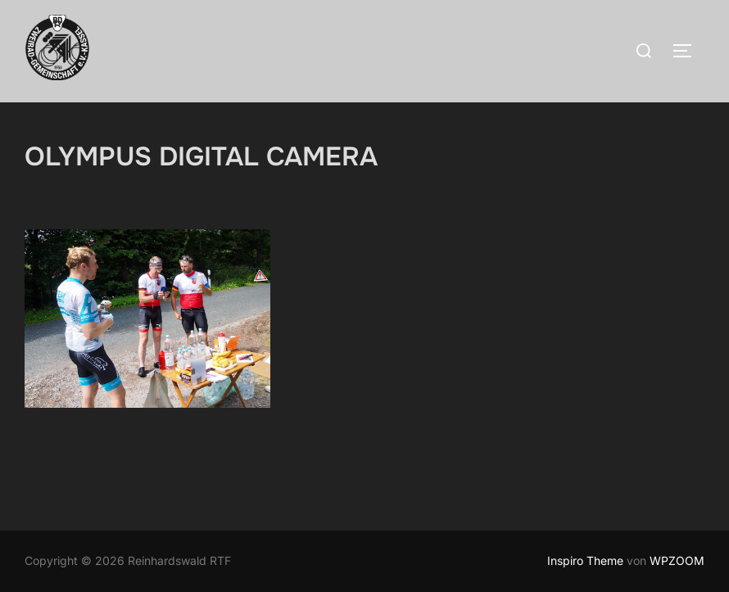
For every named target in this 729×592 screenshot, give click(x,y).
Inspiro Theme (585, 560)
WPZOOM (677, 560)
